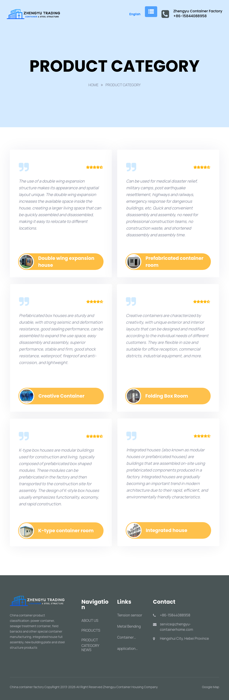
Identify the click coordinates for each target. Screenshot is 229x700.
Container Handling (125, 637)
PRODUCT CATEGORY (123, 84)
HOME (93, 84)
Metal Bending (129, 626)
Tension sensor (129, 615)
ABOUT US (89, 620)
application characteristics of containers (131, 648)
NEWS (86, 649)
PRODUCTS (90, 630)
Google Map (210, 687)
